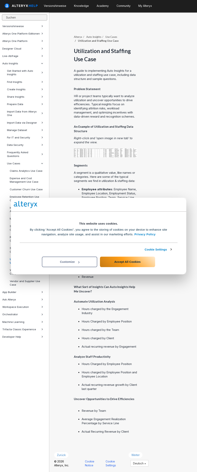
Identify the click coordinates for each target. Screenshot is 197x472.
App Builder (22, 292)
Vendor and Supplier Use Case (25, 283)
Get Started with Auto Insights (25, 72)
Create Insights (25, 89)
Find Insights (25, 81)
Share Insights (25, 96)
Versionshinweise (22, 26)
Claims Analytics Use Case (26, 170)
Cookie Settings (156, 249)
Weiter (135, 455)
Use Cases (25, 163)
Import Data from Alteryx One (25, 113)
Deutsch (139, 463)
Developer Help (22, 336)
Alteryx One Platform (22, 41)
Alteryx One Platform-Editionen (22, 33)
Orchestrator (22, 314)
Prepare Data (25, 104)
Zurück (61, 455)
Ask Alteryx (22, 299)
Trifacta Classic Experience (22, 329)
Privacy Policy (145, 234)
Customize (70, 261)
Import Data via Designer (25, 122)
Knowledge (81, 5)
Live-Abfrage (22, 56)
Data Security (25, 144)
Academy (103, 5)
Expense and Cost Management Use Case (24, 180)
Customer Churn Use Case (26, 189)
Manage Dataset (25, 130)
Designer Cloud (22, 48)
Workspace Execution (22, 306)
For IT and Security (25, 137)
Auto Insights (22, 63)
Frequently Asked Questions (25, 154)
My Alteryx (145, 5)
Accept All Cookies (127, 261)
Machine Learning (22, 321)
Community (124, 5)
